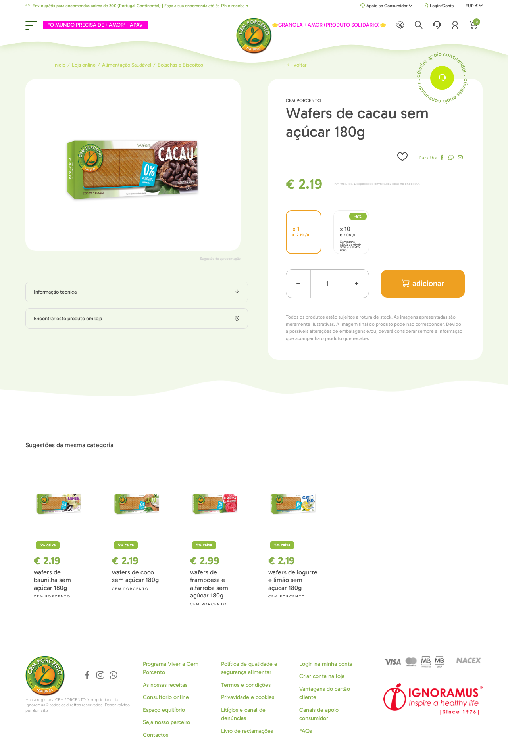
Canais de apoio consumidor (319, 714)
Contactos (155, 735)
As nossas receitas (165, 685)
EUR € (474, 5)
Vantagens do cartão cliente (324, 693)
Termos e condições (246, 685)
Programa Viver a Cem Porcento (170, 668)
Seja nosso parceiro (166, 722)
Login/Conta (439, 5)
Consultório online (166, 697)
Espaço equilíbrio (164, 710)
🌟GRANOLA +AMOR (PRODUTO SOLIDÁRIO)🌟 (329, 25)
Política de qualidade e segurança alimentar (249, 668)
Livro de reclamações (247, 731)
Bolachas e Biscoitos (180, 65)
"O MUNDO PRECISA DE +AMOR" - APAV (95, 25)
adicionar (423, 283)
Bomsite (40, 710)
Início (59, 65)
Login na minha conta (325, 664)
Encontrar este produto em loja (68, 318)
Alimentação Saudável (126, 65)
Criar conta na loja (321, 676)
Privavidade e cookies (247, 697)
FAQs (305, 731)
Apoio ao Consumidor (386, 6)
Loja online (84, 65)
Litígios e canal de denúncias (243, 714)
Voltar (296, 65)
